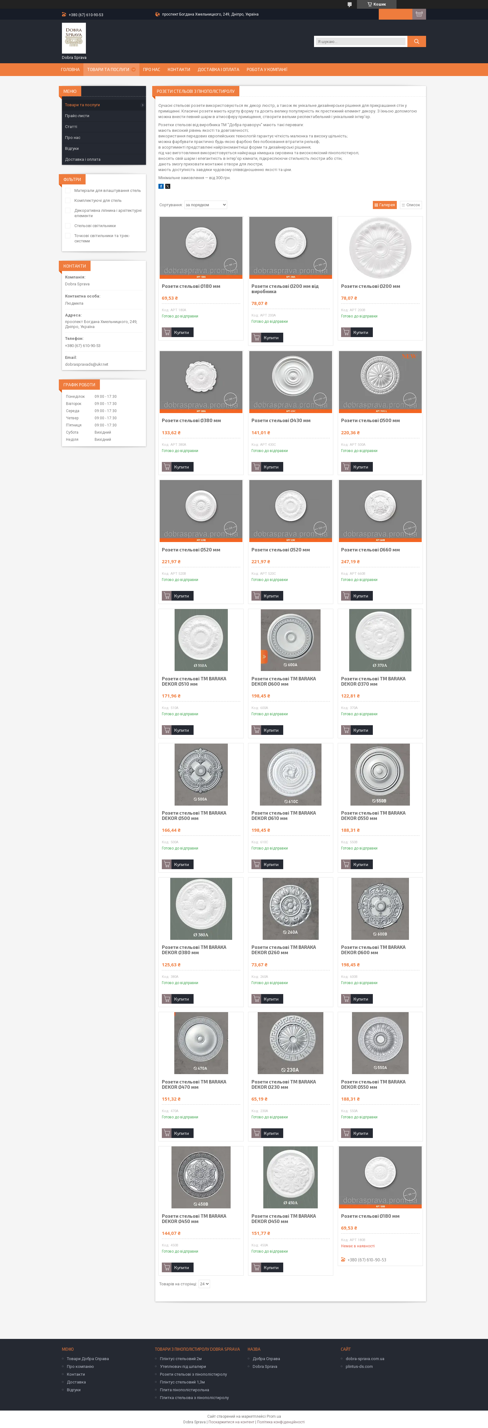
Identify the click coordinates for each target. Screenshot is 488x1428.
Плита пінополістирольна (184, 1390)
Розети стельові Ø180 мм (191, 286)
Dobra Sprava (265, 1366)
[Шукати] (416, 41)
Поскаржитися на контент (231, 1422)
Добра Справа (266, 1358)
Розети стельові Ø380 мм (191, 420)
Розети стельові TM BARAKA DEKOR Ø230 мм (283, 1084)
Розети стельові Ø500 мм (370, 420)
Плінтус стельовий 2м (181, 1358)
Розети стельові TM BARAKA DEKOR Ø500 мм (194, 815)
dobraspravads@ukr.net (86, 364)
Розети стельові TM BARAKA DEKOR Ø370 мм (373, 681)
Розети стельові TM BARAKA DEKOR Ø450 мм (194, 1218)
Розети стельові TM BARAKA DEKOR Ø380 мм (194, 950)
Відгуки (72, 148)
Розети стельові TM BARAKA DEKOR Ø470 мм (194, 1084)
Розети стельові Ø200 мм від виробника (285, 288)
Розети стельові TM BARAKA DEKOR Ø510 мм (194, 681)
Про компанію (80, 1366)
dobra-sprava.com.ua (365, 1358)
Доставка (76, 1382)
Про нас (151, 69)
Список (413, 204)
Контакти (179, 69)
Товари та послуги (108, 69)
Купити (181, 332)
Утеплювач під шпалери (183, 1366)
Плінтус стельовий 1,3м (182, 1382)
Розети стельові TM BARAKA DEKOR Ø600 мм (283, 681)
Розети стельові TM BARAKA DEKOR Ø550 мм (373, 815)
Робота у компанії (267, 69)
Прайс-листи (77, 115)
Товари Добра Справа (88, 1358)
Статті (71, 126)
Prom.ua (274, 1416)
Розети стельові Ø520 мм (191, 549)
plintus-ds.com (359, 1366)
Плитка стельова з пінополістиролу (194, 1397)
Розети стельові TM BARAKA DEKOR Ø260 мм (283, 950)
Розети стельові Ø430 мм (281, 420)
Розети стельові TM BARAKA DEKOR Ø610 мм (283, 815)
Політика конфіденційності (281, 1422)
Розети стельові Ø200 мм (370, 286)
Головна (70, 69)
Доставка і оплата (218, 69)
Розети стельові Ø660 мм (370, 549)
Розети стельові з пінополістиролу (193, 1374)
